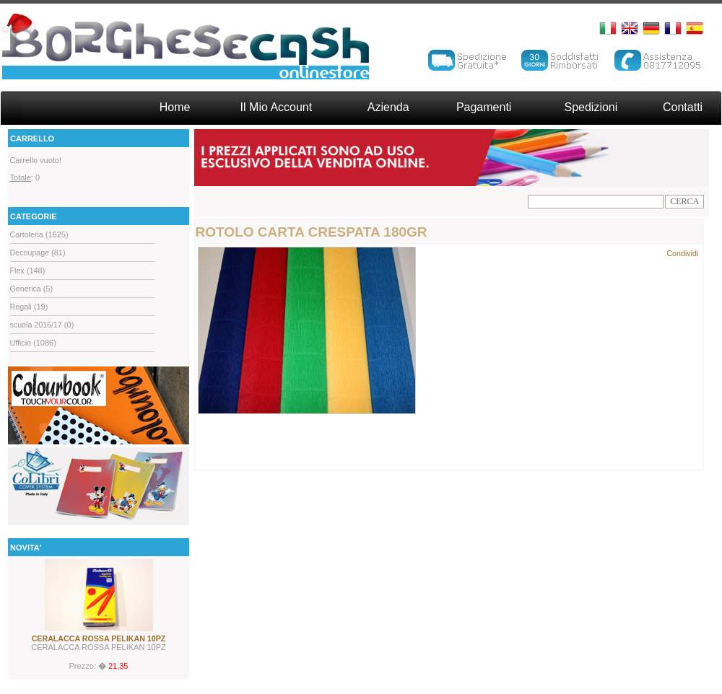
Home (175, 107)
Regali (21, 306)
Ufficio (20, 342)
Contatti (683, 107)
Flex (17, 270)
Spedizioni (590, 107)
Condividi (682, 253)
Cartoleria (26, 234)
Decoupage (30, 252)
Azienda (388, 107)
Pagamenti (484, 107)
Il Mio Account (276, 107)
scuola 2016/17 (36, 324)
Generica (25, 288)
